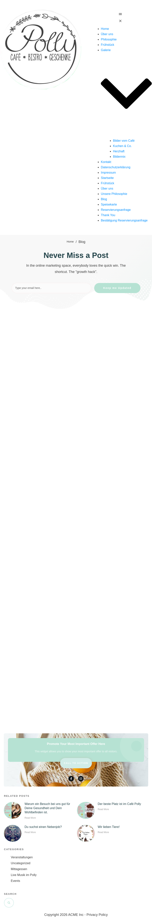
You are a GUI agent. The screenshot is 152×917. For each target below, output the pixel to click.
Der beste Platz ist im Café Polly (119, 804)
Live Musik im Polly (24, 875)
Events (15, 880)
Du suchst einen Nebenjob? (43, 826)
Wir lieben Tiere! (109, 826)
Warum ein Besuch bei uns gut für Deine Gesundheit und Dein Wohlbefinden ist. (47, 808)
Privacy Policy (97, 915)
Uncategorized (20, 863)
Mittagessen (19, 869)
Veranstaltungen (22, 857)
